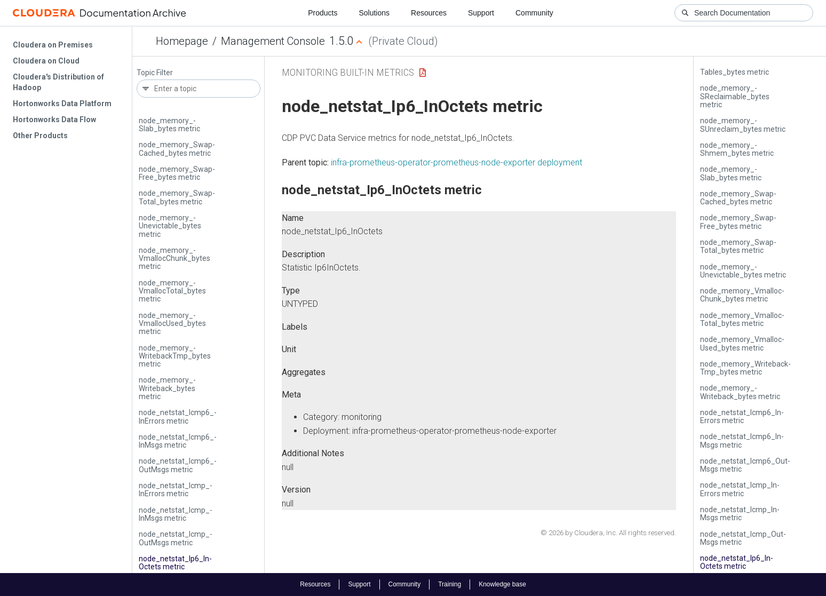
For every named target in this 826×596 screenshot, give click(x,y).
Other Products (40, 135)
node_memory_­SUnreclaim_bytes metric (742, 124)
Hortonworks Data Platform (62, 103)
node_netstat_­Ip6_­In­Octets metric (175, 562)
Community (534, 13)
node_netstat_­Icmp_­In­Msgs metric (175, 514)
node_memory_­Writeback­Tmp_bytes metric (175, 356)
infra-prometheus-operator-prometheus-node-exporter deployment (456, 162)
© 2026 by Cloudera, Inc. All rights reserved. (608, 533)
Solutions (374, 13)
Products (322, 13)
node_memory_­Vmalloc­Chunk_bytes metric (174, 258)
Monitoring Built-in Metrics (348, 72)
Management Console (273, 41)
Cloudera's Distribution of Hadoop (58, 82)
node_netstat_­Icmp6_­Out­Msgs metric (178, 465)
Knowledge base (502, 584)
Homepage (182, 41)
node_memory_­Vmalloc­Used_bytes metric (172, 323)
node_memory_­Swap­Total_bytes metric (177, 197)
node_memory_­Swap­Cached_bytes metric (177, 148)
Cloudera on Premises (53, 45)
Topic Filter (155, 73)
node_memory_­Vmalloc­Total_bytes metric (172, 291)
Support (481, 13)
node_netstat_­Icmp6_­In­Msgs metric (178, 441)
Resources (429, 13)
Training (449, 584)
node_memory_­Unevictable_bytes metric (170, 226)
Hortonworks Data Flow (54, 119)
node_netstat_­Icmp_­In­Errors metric (175, 489)
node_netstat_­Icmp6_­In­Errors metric (178, 416)
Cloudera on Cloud (46, 61)
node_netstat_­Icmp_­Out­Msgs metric (175, 538)
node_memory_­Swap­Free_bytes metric (177, 173)
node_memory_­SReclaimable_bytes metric (734, 96)
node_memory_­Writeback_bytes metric (167, 388)
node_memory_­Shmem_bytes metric (737, 149)
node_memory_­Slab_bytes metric (169, 124)
